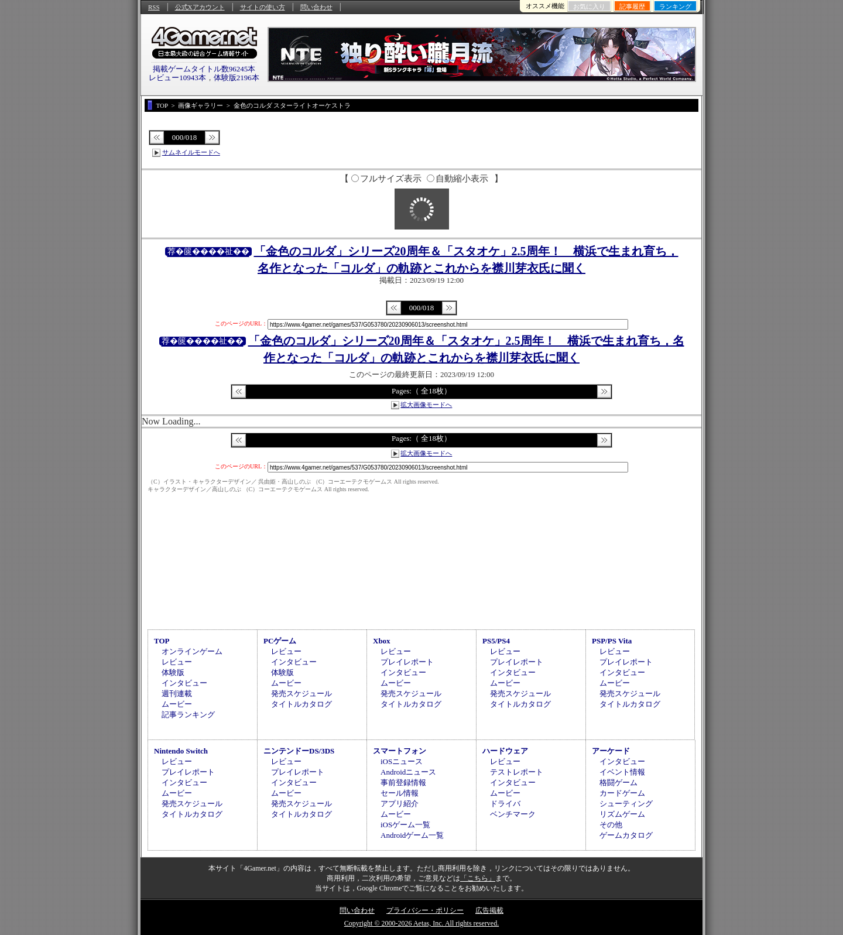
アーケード (611, 750)
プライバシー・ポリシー (425, 910)
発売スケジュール (301, 693)
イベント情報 (622, 772)
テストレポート (516, 772)
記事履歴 (632, 6)
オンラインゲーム (192, 651)
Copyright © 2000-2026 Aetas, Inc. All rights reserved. (421, 923)
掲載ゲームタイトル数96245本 (204, 68)
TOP (162, 640)
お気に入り (589, 6)
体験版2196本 (236, 77)
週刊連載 (177, 693)
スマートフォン (399, 750)
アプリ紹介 (400, 803)
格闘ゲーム (618, 782)
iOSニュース (402, 761)
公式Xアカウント (200, 7)
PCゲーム (279, 640)
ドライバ (505, 803)
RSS (154, 7)
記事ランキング (188, 714)
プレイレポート (407, 661)
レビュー (177, 661)
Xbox (381, 640)
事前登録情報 (403, 782)
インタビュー (184, 683)
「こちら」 (477, 878)
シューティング (626, 803)
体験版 (173, 672)
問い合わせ (316, 7)
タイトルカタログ (301, 704)
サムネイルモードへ (191, 152)
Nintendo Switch (181, 750)
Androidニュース (408, 772)
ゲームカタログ (626, 835)
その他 (610, 824)
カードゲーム (622, 793)
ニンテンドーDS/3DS (298, 750)
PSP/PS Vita (612, 640)
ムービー (177, 704)
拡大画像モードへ (426, 404)
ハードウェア (505, 750)
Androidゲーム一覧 (412, 835)
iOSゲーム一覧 (405, 824)
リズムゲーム (622, 814)
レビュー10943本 (177, 77)
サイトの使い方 (262, 7)
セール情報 (400, 793)
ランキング (675, 6)
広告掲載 (489, 910)
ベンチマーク (513, 814)
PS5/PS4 (496, 640)
